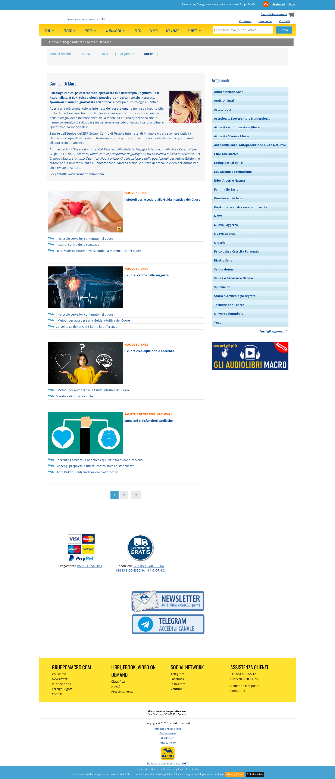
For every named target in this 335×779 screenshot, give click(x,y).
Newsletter (265, 21)
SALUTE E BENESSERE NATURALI (148, 414)
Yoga (217, 322)
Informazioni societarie (167, 728)
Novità (115, 687)
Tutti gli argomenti (272, 331)
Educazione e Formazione (233, 172)
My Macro (172, 30)
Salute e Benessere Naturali (234, 278)
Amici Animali (224, 100)
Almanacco (116, 30)
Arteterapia (222, 109)
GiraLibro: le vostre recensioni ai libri (241, 207)
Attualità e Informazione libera (237, 127)
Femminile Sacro (226, 189)
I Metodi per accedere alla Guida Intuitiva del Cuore (162, 199)
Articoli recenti (60, 54)
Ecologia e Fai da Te (228, 163)
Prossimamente (122, 691)
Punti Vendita (61, 684)
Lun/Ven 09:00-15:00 (244, 679)
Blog (138, 30)
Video (91, 30)
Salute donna (224, 269)
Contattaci (237, 691)
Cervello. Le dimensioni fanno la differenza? (87, 327)
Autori (77, 42)
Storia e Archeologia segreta (235, 296)
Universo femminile (228, 314)
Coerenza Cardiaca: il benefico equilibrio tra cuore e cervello (99, 460)
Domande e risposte (244, 686)
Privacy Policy (235, 774)
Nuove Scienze (224, 234)
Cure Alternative (226, 154)
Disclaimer (167, 738)
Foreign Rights (62, 689)
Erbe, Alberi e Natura (229, 180)
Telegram (177, 674)
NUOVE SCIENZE (136, 193)
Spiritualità (222, 287)
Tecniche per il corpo (229, 305)
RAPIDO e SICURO (89, 566)
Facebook (177, 679)
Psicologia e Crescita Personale (236, 251)
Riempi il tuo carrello (274, 14)
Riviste (195, 30)
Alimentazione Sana (228, 92)
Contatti (284, 21)
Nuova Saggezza (226, 225)
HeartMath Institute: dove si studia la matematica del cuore (98, 251)
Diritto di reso (167, 733)
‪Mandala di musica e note (74, 396)
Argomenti (127, 54)
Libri (49, 30)
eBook (70, 30)
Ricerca (84, 54)
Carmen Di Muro (98, 42)
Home (54, 42)
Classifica (118, 681)
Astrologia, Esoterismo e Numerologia (242, 118)
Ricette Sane (223, 260)
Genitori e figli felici (228, 198)
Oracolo (220, 243)
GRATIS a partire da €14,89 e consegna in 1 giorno (140, 568)
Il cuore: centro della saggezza (77, 245)
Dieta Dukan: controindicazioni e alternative (87, 472)
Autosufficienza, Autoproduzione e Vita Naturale (250, 145)
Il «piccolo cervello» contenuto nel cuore (84, 239)
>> (136, 495)
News (218, 216)
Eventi (154, 30)
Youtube (177, 689)
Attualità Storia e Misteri (232, 136)
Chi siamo (245, 21)
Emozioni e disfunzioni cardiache (148, 421)
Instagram (178, 684)
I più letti (105, 54)
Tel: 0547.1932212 (243, 674)
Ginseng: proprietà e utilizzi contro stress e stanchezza (95, 466)
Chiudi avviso (255, 774)
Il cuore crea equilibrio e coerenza (149, 351)
